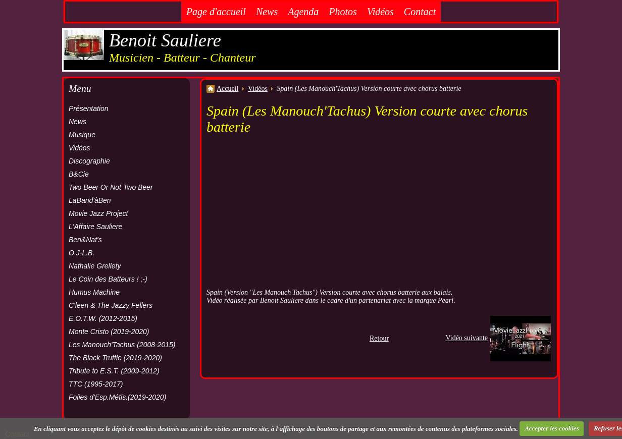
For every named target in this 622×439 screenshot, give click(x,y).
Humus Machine (94, 292)
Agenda (303, 11)
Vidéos (380, 11)
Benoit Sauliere (165, 40)
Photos (343, 11)
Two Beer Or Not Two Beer (111, 187)
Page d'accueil (216, 11)
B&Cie (79, 174)
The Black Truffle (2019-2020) (115, 358)
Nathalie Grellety (95, 266)
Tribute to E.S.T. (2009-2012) (114, 371)
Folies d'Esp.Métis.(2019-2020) (117, 397)
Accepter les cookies (552, 428)
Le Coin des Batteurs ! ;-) (108, 279)
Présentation (89, 108)
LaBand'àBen (90, 200)
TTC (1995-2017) (96, 384)
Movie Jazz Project (98, 213)
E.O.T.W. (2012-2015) (103, 318)
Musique (82, 135)
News (267, 11)
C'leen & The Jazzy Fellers (110, 305)
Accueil (228, 88)
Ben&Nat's (85, 240)
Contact (420, 11)
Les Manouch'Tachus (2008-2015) (122, 345)
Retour (379, 338)
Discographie (89, 161)
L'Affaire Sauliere (95, 227)
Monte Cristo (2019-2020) (109, 331)
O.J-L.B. (81, 253)
